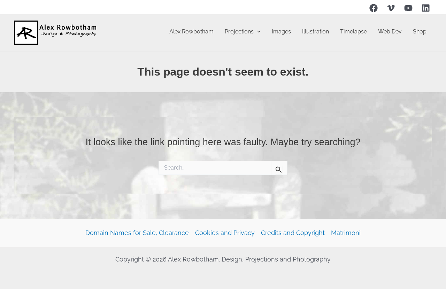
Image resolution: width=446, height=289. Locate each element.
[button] (257, 31)
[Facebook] (373, 8)
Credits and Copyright (293, 232)
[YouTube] (408, 8)
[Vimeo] (391, 8)
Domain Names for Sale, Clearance (137, 232)
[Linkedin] (426, 8)
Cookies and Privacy (225, 232)
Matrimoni (346, 232)
